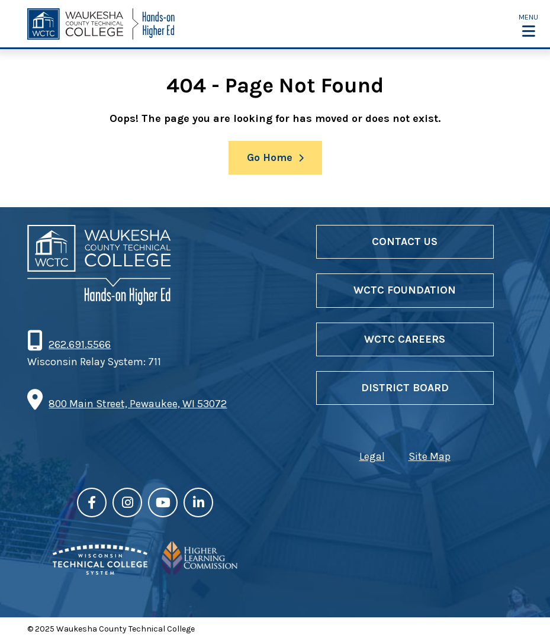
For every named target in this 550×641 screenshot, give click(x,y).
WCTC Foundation (404, 290)
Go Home (269, 157)
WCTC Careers (404, 339)
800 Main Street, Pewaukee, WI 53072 (138, 403)
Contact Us (405, 241)
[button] (528, 25)
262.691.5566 (79, 344)
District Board (405, 387)
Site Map (430, 456)
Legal (372, 456)
